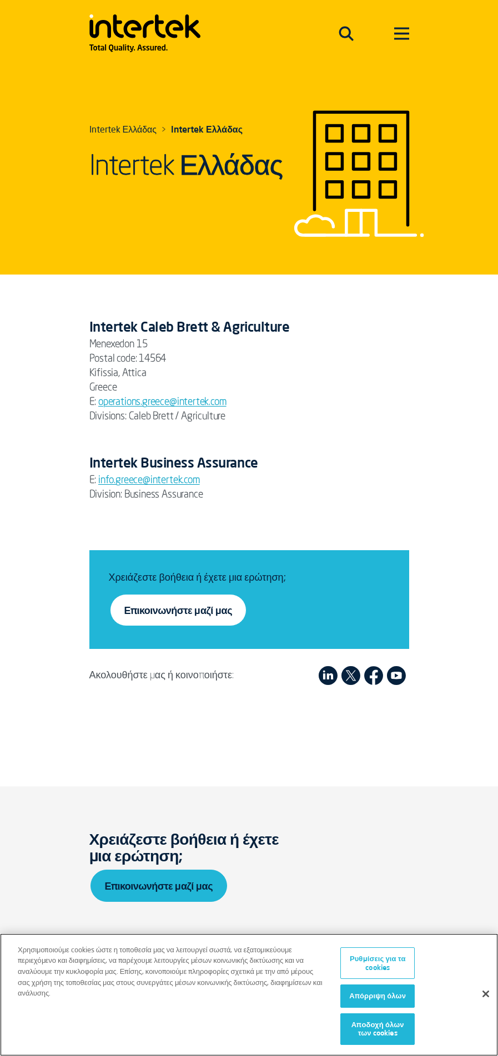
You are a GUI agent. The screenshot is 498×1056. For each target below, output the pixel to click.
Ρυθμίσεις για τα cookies (378, 963)
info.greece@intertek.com (149, 480)
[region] (249, 994)
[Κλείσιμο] (486, 994)
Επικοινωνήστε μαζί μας (178, 610)
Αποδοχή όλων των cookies (377, 1029)
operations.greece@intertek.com (162, 402)
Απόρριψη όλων (377, 995)
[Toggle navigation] (346, 33)
